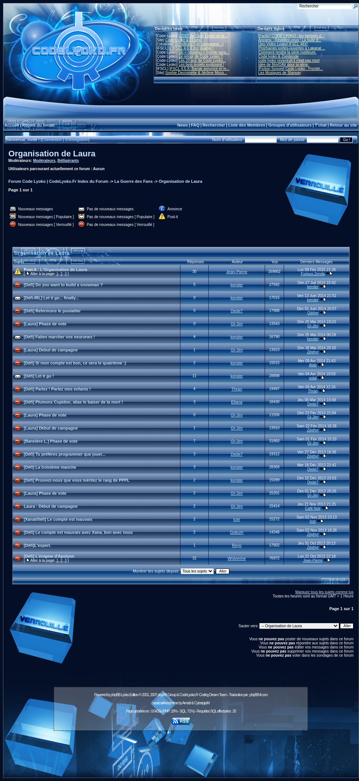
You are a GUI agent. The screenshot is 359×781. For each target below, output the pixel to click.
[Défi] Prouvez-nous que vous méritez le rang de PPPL (77, 480)
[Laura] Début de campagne (51, 428)
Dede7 (237, 311)
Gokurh (236, 532)
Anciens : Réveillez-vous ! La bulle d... (289, 40)
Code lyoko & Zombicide (278, 56)
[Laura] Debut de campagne (51, 350)
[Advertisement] (181, 750)
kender (236, 285)
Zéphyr (313, 352)
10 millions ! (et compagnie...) (199, 44)
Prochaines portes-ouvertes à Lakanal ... (291, 48)
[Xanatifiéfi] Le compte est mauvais (58, 519)
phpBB (115, 695)
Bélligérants (68, 161)
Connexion (52, 139)
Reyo (237, 545)
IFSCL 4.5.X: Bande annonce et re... (199, 69)
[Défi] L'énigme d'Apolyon (49, 556)
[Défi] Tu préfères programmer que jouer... (65, 454)
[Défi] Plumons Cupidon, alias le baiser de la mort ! (73, 402)
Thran (237, 389)
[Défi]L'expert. (37, 545)
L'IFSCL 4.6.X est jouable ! (191, 48)
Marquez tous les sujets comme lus (324, 592)
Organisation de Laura (52, 153)
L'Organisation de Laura (63, 269)
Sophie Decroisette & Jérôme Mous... (196, 73)
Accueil (11, 125)
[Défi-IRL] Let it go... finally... (51, 298)
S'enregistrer (76, 139)
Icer (236, 519)
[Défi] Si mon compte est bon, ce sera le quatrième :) (75, 363)
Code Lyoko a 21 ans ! (183, 40)
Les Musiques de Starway (279, 73)
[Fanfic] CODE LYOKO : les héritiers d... (291, 36)
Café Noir (313, 508)
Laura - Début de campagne (51, 506)
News (182, 125)
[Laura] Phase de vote (45, 324)
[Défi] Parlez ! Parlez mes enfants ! (57, 389)
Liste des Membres (246, 125)
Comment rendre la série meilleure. (287, 52)
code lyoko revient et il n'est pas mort (288, 60)
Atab (313, 365)
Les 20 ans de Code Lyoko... (202, 60)
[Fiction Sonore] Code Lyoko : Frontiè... (290, 69)
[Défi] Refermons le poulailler (52, 311)
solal (313, 378)
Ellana (237, 402)
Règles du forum (38, 125)
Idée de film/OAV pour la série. (283, 65)
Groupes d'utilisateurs (290, 125)
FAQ (195, 125)
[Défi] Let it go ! (39, 376)
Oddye (312, 313)
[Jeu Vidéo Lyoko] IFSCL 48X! (283, 44)
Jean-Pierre (237, 272)
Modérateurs (44, 161)
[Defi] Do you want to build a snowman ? (63, 285)
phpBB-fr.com (258, 695)
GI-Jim (237, 324)
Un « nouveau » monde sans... (204, 52)
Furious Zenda (313, 274)
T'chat (321, 125)
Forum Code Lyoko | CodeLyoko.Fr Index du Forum (58, 181)
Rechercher (213, 125)
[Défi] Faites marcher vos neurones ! (59, 337)
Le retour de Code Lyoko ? (201, 56)
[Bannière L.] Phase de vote (51, 441)
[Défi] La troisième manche (50, 467)
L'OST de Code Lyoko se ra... (203, 36)
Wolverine (237, 558)
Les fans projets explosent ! (201, 65)
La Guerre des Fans (133, 181)
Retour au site (343, 125)
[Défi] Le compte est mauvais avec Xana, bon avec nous (78, 532)
